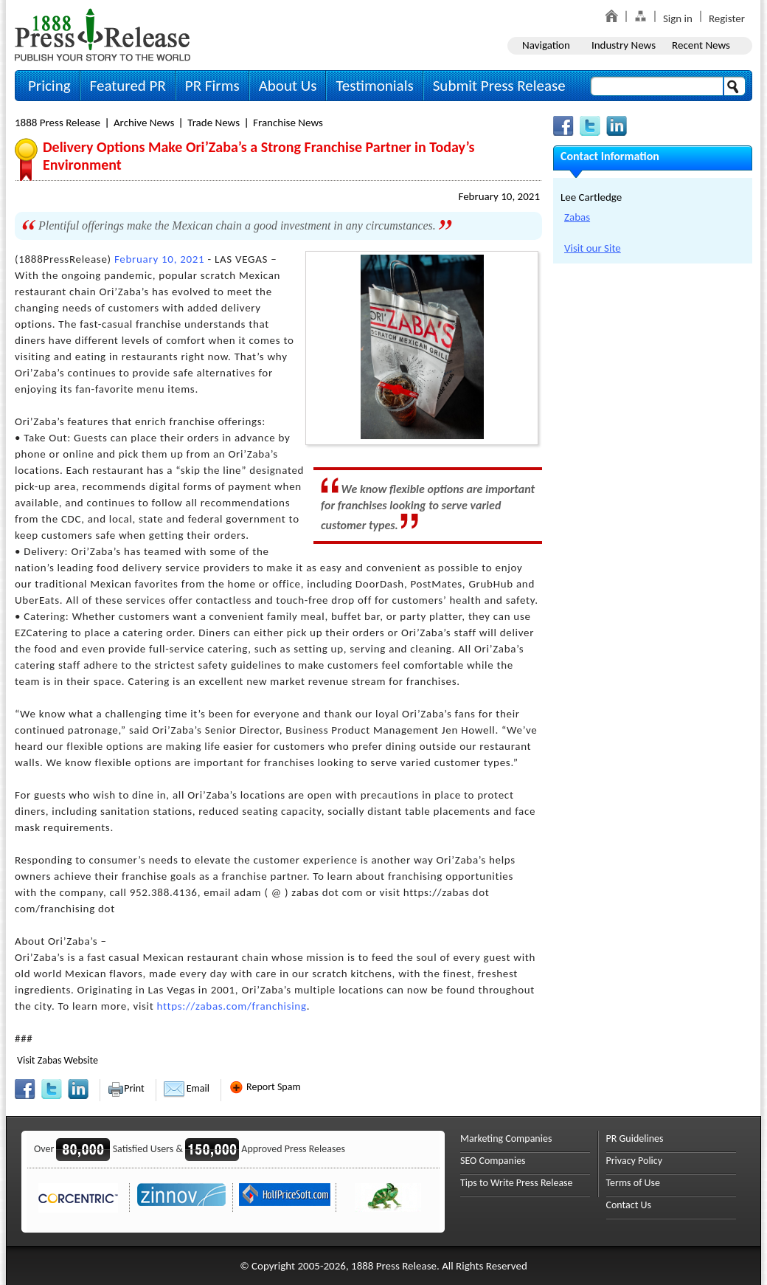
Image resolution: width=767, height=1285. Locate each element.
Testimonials (374, 85)
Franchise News (288, 122)
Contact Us (629, 1205)
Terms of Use (633, 1183)
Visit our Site (592, 248)
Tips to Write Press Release (516, 1183)
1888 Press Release (57, 122)
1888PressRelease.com (102, 34)
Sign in (678, 18)
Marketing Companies (506, 1138)
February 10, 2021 (499, 196)
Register (727, 18)
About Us (288, 85)
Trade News (213, 122)
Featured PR (128, 85)
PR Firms (212, 85)
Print (126, 1088)
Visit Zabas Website (57, 1060)
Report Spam (265, 1087)
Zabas (577, 217)
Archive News (144, 122)
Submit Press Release (499, 85)
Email (186, 1088)
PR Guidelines (635, 1138)
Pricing (49, 85)
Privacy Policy (634, 1160)
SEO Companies (493, 1160)
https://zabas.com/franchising (232, 1006)
